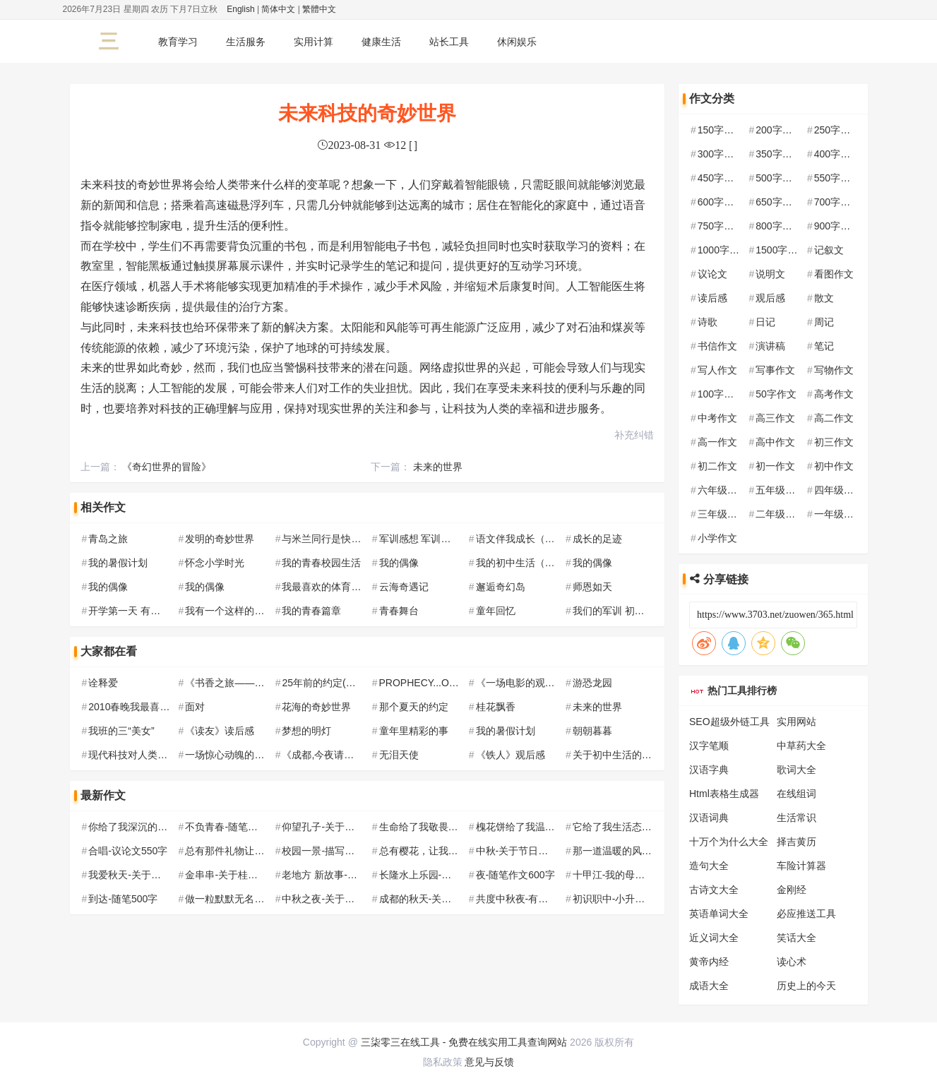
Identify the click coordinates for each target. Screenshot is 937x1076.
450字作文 (721, 178)
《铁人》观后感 (510, 754)
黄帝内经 (709, 961)
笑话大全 (796, 937)
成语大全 (709, 985)
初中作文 (834, 466)
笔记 (824, 346)
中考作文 (717, 418)
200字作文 (778, 130)
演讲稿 (770, 346)
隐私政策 (442, 1062)
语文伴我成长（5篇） (523, 538)
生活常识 (796, 817)
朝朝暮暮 (592, 730)
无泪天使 (399, 754)
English (240, 9)
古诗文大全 (714, 889)
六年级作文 (722, 490)
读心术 (791, 961)
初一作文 (775, 466)
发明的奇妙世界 (219, 538)
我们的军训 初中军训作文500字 (641, 610)
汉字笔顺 (709, 745)
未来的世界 (437, 466)
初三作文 (834, 442)
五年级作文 (780, 490)
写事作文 (775, 370)
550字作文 (837, 178)
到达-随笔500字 (122, 898)
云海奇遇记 (404, 586)
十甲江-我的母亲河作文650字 (637, 874)
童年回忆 (495, 610)
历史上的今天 (806, 985)
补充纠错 (634, 435)
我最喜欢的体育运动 (326, 586)
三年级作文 (722, 514)
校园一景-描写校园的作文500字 (351, 850)
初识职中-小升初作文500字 (632, 898)
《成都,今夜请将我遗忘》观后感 (352, 754)
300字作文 (721, 154)
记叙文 (829, 250)
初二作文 (717, 466)
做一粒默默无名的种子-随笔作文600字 (269, 898)
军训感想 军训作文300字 (433, 538)
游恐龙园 (592, 682)
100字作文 (721, 394)
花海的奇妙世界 (316, 706)
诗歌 (707, 322)
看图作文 (834, 274)
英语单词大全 (718, 913)
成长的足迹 (597, 538)
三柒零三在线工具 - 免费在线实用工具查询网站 (464, 1042)
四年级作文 (839, 490)
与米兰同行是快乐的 (326, 538)
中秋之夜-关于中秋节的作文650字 (356, 898)
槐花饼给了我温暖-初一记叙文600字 (555, 826)
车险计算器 (801, 865)
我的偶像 (399, 562)
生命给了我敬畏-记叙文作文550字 (453, 826)
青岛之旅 (108, 538)
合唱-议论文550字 (127, 850)
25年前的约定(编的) (325, 682)
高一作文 (717, 442)
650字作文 (778, 202)
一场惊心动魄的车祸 (229, 754)
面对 (195, 706)
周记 (824, 322)
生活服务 (245, 41)
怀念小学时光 (214, 562)
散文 (824, 298)
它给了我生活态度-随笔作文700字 (647, 826)
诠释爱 (103, 682)
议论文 (712, 274)
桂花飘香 (495, 706)
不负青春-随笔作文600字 (239, 826)
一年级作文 (839, 514)
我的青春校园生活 (321, 562)
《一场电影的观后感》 (525, 682)
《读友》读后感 (219, 730)
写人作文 (717, 370)
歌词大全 (796, 769)
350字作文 (778, 154)
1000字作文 (723, 250)
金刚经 (791, 889)
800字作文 (778, 226)
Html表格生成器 (724, 793)
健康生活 (381, 41)
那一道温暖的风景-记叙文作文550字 (652, 850)
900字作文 (837, 226)
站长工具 (449, 41)
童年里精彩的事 (413, 730)
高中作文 (775, 442)
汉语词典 (709, 817)
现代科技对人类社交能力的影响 (157, 754)
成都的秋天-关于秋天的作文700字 (453, 898)
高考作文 (834, 394)
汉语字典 (709, 769)
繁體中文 (319, 9)
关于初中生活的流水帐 (622, 754)
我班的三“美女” (121, 730)
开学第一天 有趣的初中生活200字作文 (172, 610)
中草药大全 (801, 745)
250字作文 (837, 130)
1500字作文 (781, 250)
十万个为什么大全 (728, 841)
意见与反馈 (489, 1062)
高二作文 (834, 418)
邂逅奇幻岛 (500, 586)
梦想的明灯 (306, 730)
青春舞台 (399, 610)
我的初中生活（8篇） (523, 562)
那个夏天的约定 (413, 706)
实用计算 (313, 41)
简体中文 (278, 9)
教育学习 (178, 41)
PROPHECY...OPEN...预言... (442, 682)
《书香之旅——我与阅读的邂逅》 (259, 682)
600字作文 (721, 202)
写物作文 (834, 370)
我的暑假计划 (118, 562)
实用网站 (796, 721)
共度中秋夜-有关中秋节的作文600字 (555, 898)
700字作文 (837, 202)
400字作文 (837, 154)
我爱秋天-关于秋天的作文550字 (157, 874)
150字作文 (721, 130)
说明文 (770, 274)
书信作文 (717, 346)
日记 (765, 322)
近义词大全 (714, 937)
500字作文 (778, 178)
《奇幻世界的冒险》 (166, 466)
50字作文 (776, 394)
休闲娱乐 (517, 41)
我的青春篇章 (311, 610)
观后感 (770, 298)
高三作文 (775, 418)
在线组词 (796, 793)
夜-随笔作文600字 (515, 874)
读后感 (712, 298)
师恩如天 (592, 586)
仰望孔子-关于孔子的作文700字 (351, 826)
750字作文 (721, 226)
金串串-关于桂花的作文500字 (249, 874)
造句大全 (709, 865)
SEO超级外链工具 (729, 721)
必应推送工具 (806, 913)
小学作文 (717, 538)
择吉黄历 (796, 841)
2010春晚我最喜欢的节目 (143, 706)
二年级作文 (780, 514)
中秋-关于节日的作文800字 (535, 850)
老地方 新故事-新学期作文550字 (352, 874)
